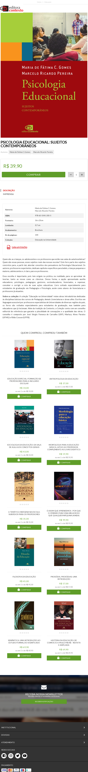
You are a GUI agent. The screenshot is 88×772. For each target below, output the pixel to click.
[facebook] (4, 755)
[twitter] (17, 755)
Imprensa (8, 194)
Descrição (9, 190)
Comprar (25, 396)
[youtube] (24, 755)
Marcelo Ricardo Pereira (43, 152)
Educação (47, 2)
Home (39, 2)
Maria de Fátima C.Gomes (20, 152)
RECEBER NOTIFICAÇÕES (44, 702)
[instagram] (10, 755)
